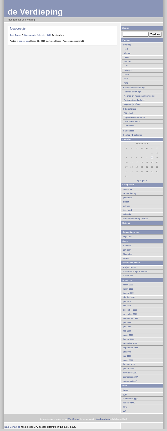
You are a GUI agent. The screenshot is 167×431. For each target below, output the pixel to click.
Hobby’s (128, 70)
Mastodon (127, 254)
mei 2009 (127, 331)
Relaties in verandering (134, 87)
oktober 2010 (129, 297)
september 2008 (130, 348)
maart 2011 (128, 289)
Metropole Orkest (34, 35)
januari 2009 (128, 339)
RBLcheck (129, 113)
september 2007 (130, 377)
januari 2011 (128, 293)
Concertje (17, 28)
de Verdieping (35, 11)
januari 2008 (128, 368)
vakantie (127, 214)
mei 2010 (127, 306)
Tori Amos (15, 35)
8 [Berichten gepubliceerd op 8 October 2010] (151, 158)
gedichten (127, 198)
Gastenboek (128, 131)
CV (126, 66)
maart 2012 (128, 285)
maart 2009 (128, 335)
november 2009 (130, 314)
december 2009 (130, 310)
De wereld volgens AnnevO (135, 271)
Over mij (127, 45)
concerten (128, 189)
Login (125, 390)
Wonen (127, 53)
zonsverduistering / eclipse (135, 218)
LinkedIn (127, 250)
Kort (126, 49)
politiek (126, 206)
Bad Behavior (12, 426)
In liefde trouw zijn (132, 92)
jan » (144, 181)
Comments (130, 398)
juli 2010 (127, 301)
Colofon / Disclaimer (132, 135)
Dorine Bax (128, 276)
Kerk (126, 79)
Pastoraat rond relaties (134, 100)
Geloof (127, 74)
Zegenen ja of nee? (133, 104)
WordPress (73, 419)
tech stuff (127, 210)
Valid (129, 403)
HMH (48, 35)
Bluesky (127, 246)
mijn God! (127, 237)
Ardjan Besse (129, 267)
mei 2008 (127, 356)
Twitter (126, 258)
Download (129, 126)
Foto (126, 83)
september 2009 (130, 318)
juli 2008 (127, 352)
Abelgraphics (103, 419)
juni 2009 (127, 327)
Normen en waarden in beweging (139, 96)
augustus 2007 (130, 381)
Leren (126, 57)
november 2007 (130, 373)
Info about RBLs (132, 121)
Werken (127, 61)
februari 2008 (129, 364)
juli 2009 (127, 322)
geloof (126, 202)
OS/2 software (129, 109)
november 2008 (130, 343)
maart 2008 (128, 360)
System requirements (135, 117)
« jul (139, 181)
